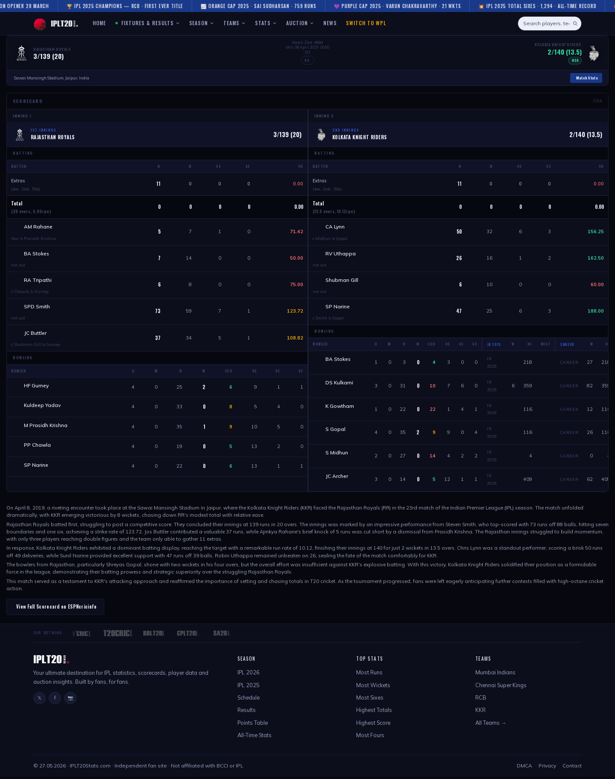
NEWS (330, 22)
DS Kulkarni (340, 385)
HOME (99, 22)
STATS (266, 22)
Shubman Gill (342, 281)
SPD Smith (38, 309)
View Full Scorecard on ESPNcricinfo (56, 609)
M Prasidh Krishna (46, 430)
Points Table (252, 725)
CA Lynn (336, 227)
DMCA (524, 768)
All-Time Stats (254, 738)
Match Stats (587, 78)
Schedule (248, 700)
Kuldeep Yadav (43, 410)
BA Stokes (37, 254)
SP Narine (37, 471)
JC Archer (337, 479)
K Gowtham (340, 409)
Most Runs (369, 675)
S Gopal (336, 432)
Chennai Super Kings (501, 687)
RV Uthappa (341, 254)
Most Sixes (370, 700)
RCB (480, 700)
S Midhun (337, 456)
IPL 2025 (248, 687)
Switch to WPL (366, 22)
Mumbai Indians (495, 675)
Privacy (547, 768)
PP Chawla (38, 451)
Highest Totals (374, 712)
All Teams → (491, 725)
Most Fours (370, 738)
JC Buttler (36, 336)
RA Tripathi (39, 281)
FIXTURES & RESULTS (147, 22)
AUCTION (300, 22)
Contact (572, 768)
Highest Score (373, 725)
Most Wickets (373, 687)
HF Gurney (37, 389)
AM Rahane (39, 227)
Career (569, 365)
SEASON (201, 22)
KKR (480, 712)
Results (246, 712)
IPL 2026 (248, 675)
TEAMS (234, 22)
